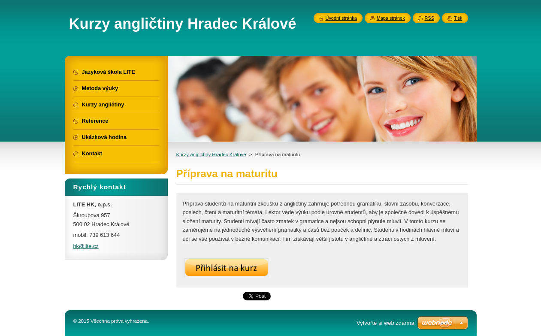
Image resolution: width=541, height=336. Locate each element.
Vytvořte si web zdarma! (386, 323)
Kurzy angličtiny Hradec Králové (211, 154)
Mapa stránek (391, 18)
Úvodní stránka (341, 18)
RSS (429, 18)
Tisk (458, 18)
